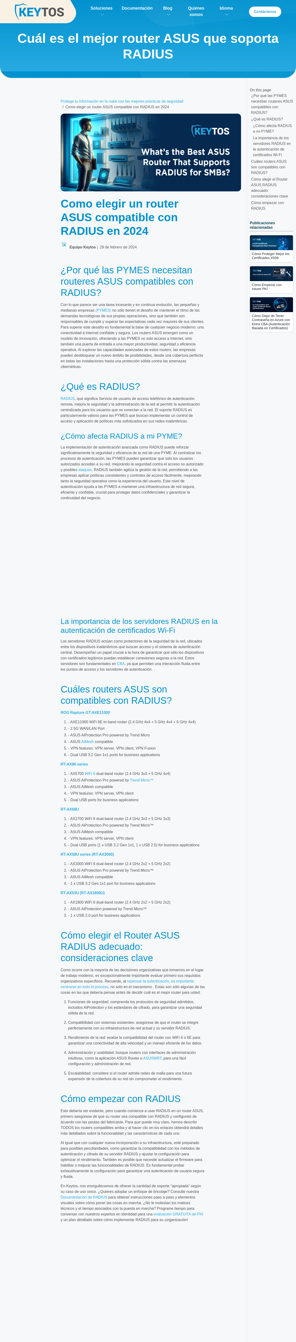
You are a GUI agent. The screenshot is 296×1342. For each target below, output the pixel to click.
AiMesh (87, 742)
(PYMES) (103, 310)
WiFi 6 (90, 774)
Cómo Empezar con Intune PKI (267, 287)
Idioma (226, 10)
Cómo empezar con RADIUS (267, 205)
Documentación (137, 8)
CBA (121, 664)
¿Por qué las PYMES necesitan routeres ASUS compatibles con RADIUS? (272, 104)
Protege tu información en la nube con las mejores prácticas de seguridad (122, 101)
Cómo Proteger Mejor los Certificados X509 (270, 256)
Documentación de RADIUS (84, 1197)
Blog (167, 10)
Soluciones (101, 10)
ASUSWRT (152, 1058)
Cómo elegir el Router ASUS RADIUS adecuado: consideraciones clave (269, 187)
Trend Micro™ (142, 780)
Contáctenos (265, 12)
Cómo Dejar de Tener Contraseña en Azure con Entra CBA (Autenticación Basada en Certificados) (271, 322)
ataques (85, 470)
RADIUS (68, 399)
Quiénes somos (196, 11)
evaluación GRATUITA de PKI (178, 1214)
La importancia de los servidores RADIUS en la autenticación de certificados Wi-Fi (272, 146)
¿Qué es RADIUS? (267, 119)
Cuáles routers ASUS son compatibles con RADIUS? (269, 167)
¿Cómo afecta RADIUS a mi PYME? (272, 128)
